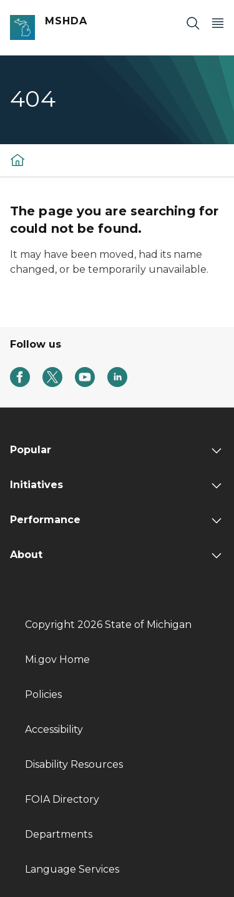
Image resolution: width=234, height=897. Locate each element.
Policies (43, 694)
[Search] (192, 23)
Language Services (72, 869)
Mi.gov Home (57, 659)
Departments (58, 834)
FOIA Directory (62, 799)
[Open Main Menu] (217, 23)
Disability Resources (74, 764)
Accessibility (54, 729)
